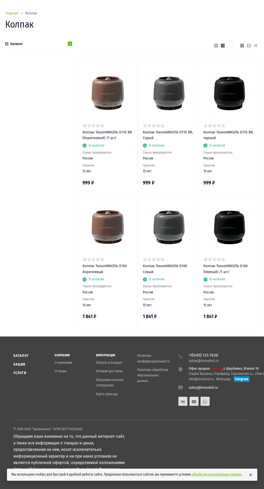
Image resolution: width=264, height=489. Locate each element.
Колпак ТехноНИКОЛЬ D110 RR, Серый (168, 135)
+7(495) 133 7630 (203, 355)
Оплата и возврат (109, 362)
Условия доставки (109, 371)
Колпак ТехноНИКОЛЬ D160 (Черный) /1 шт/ (225, 269)
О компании (63, 362)
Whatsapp (223, 379)
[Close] (250, 475)
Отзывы (61, 371)
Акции (19, 364)
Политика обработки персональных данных (152, 375)
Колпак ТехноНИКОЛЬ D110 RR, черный (228, 135)
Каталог (21, 355)
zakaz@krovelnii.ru (204, 360)
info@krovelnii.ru (201, 379)
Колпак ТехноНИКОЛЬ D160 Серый (165, 269)
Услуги (19, 373)
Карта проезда (107, 394)
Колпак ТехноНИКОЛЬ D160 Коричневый (104, 269)
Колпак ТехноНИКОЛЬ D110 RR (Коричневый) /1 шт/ (107, 135)
